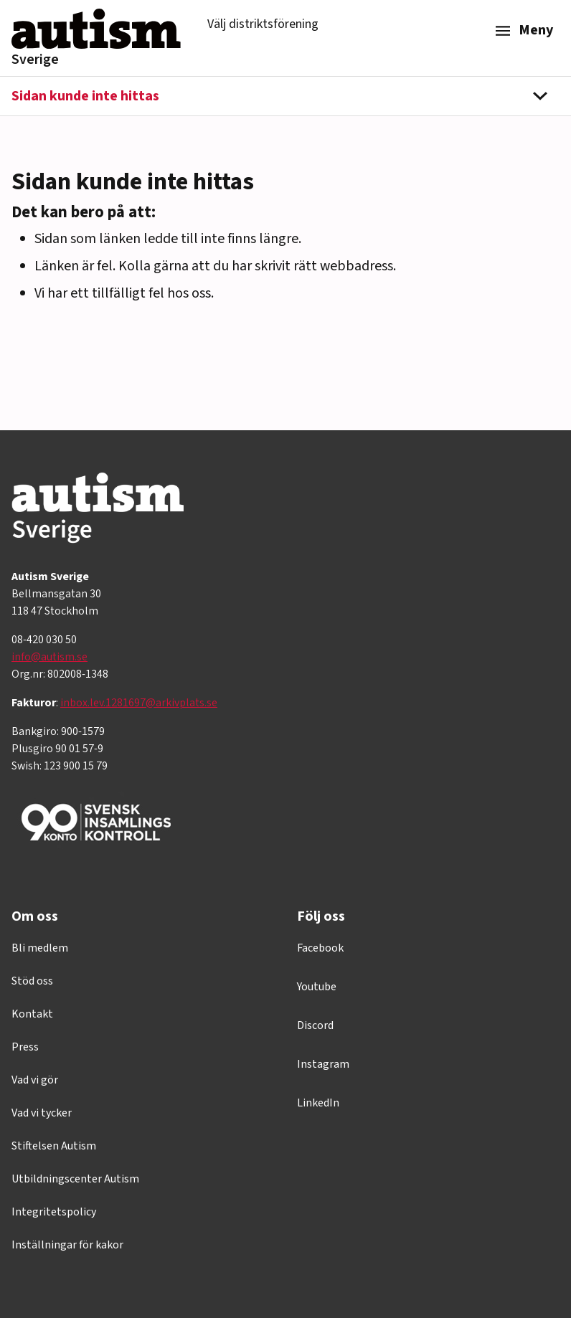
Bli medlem (39, 948)
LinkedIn (318, 1103)
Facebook (320, 948)
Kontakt (32, 1014)
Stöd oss (32, 981)
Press (25, 1047)
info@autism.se (49, 657)
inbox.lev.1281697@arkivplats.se (138, 703)
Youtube (316, 987)
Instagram (323, 1064)
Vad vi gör (34, 1080)
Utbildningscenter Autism (75, 1179)
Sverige (35, 59)
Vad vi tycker (41, 1113)
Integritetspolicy (53, 1212)
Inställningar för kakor (67, 1245)
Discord (315, 1025)
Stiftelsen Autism (53, 1146)
